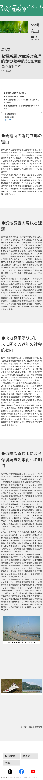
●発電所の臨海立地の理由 (15, 93)
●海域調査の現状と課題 (14, 96)
